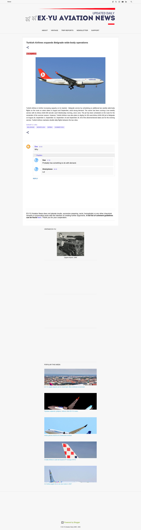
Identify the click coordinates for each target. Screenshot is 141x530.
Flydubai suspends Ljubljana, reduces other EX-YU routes (61, 411)
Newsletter (82, 30)
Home (9, 2)
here (39, 217)
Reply (35, 178)
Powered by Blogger (70, 522)
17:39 (48, 160)
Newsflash (41, 127)
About (45, 30)
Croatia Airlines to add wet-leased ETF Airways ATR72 (60, 460)
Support (95, 30)
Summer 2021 (59, 127)
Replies (39, 155)
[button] (27, 47)
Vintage (54, 30)
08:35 (55, 169)
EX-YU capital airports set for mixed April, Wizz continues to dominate (64, 387)
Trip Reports (67, 30)
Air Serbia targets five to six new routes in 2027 (58, 484)
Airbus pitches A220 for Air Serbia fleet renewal (58, 435)
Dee (36, 146)
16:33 (40, 146)
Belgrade (30, 127)
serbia (49, 127)
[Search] (131, 2)
